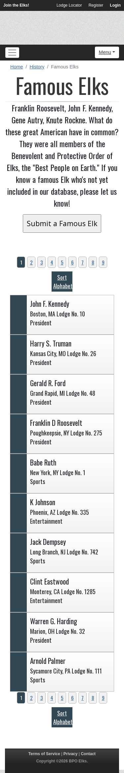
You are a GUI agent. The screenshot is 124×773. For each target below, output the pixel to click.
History (36, 66)
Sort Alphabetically (68, 281)
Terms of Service (44, 754)
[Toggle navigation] (12, 52)
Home (16, 66)
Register (96, 5)
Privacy (70, 754)
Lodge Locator (69, 5)
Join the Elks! (16, 5)
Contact (88, 754)
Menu (105, 52)
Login (115, 5)
